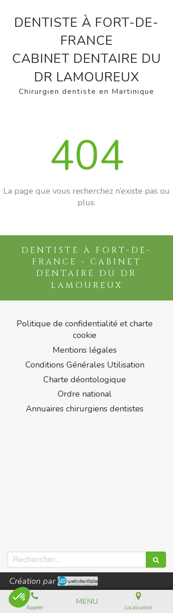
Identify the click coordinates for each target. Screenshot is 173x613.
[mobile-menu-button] (86, 601)
